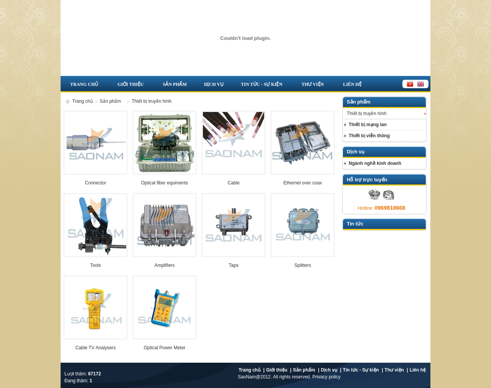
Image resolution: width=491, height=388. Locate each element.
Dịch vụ (214, 84)
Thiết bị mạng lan (368, 124)
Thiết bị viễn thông (369, 135)
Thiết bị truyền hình (151, 101)
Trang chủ (84, 84)
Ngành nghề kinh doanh (375, 163)
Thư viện (313, 84)
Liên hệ (352, 84)
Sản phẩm (174, 84)
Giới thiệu (130, 84)
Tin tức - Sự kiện (261, 84)
